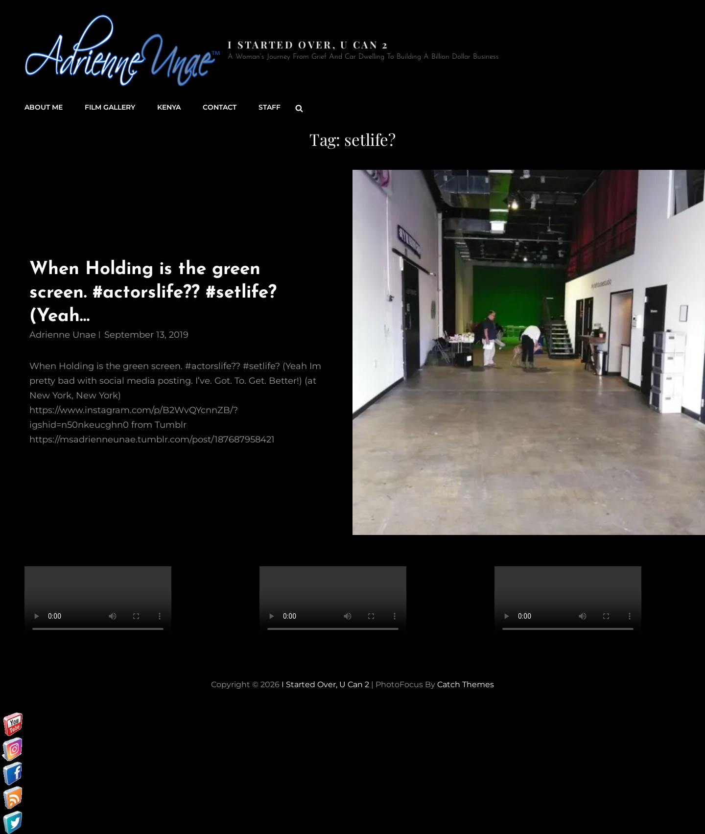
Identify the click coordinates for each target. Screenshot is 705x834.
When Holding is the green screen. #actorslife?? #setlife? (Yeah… (154, 292)
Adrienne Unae (62, 334)
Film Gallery (110, 107)
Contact (219, 107)
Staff (269, 107)
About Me (43, 107)
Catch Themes (465, 684)
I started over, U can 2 (308, 44)
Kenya (169, 107)
